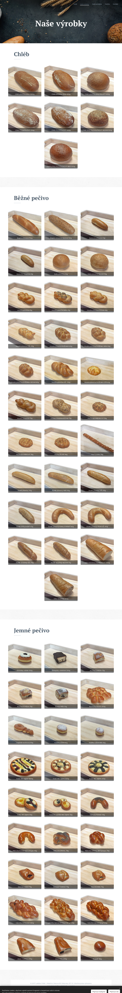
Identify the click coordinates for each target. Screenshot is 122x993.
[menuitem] (73, 4)
